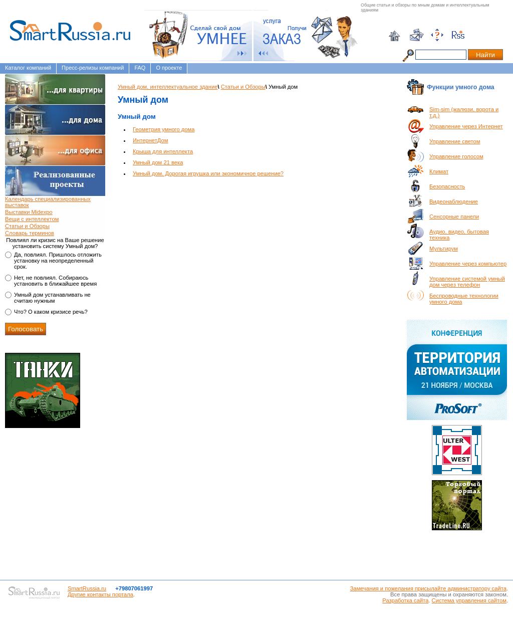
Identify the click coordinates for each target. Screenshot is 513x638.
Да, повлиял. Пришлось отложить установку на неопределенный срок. (58, 261)
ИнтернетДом (150, 140)
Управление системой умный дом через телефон (467, 282)
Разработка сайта (405, 600)
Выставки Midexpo (29, 212)
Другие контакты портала (100, 594)
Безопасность (447, 186)
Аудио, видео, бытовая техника (459, 235)
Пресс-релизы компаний (93, 68)
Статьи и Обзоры (27, 226)
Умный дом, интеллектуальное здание (167, 87)
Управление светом (454, 141)
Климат (438, 171)
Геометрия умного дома (163, 129)
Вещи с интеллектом (32, 219)
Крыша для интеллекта (163, 151)
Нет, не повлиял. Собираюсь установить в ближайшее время (55, 281)
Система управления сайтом (469, 600)
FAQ (139, 68)
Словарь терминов (29, 233)
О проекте (169, 68)
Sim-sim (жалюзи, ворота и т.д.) (463, 112)
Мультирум (443, 249)
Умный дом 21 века (158, 162)
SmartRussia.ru (87, 588)
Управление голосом (456, 156)
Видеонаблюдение (453, 201)
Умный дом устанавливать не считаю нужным (52, 298)
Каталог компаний (28, 68)
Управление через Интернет (466, 126)
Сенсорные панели (454, 217)
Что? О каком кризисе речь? (51, 312)
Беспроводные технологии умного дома (463, 299)
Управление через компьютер (467, 264)
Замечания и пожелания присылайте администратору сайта (428, 588)
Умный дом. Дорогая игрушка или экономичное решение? (208, 173)
